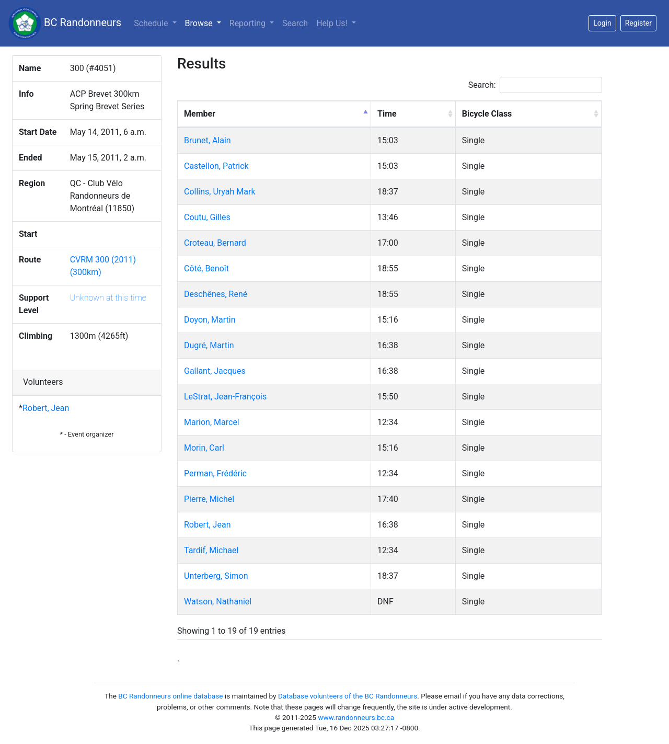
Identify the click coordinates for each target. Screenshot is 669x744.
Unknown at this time (108, 298)
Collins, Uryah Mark (220, 192)
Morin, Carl (204, 448)
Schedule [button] (152, 23)
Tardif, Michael (211, 550)
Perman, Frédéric (215, 473)
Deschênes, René (215, 294)
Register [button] (638, 23)
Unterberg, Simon (216, 576)
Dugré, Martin (209, 345)
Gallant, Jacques (215, 371)
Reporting (248, 23)
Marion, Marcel (211, 422)
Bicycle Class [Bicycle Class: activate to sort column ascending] (487, 114)
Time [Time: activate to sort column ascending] (387, 114)
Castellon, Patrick (216, 166)
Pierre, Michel (209, 499)
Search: (535, 85)
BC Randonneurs (64, 23)
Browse (205, 22)
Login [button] (602, 23)
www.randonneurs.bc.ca (356, 717)
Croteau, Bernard (215, 243)
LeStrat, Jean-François (225, 397)
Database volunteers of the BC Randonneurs (347, 696)
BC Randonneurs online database (170, 696)
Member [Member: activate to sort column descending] (199, 114)
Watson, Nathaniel (217, 601)
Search (295, 23)
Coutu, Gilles (207, 217)
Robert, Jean (45, 408)
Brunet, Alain (207, 140)
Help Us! (332, 23)
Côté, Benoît (206, 268)
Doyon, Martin (209, 320)
